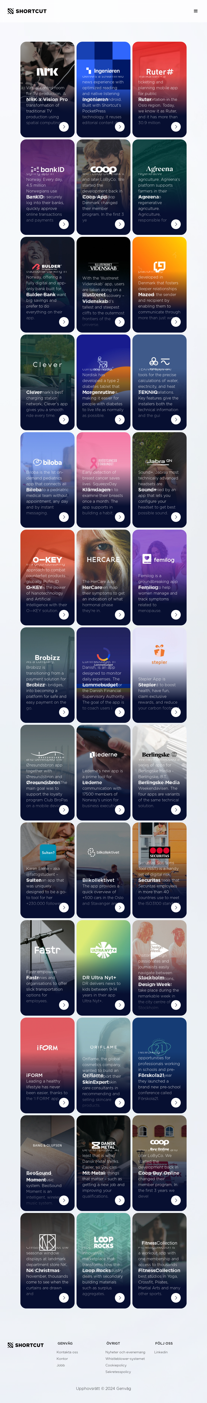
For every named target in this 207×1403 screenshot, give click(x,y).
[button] (196, 11)
